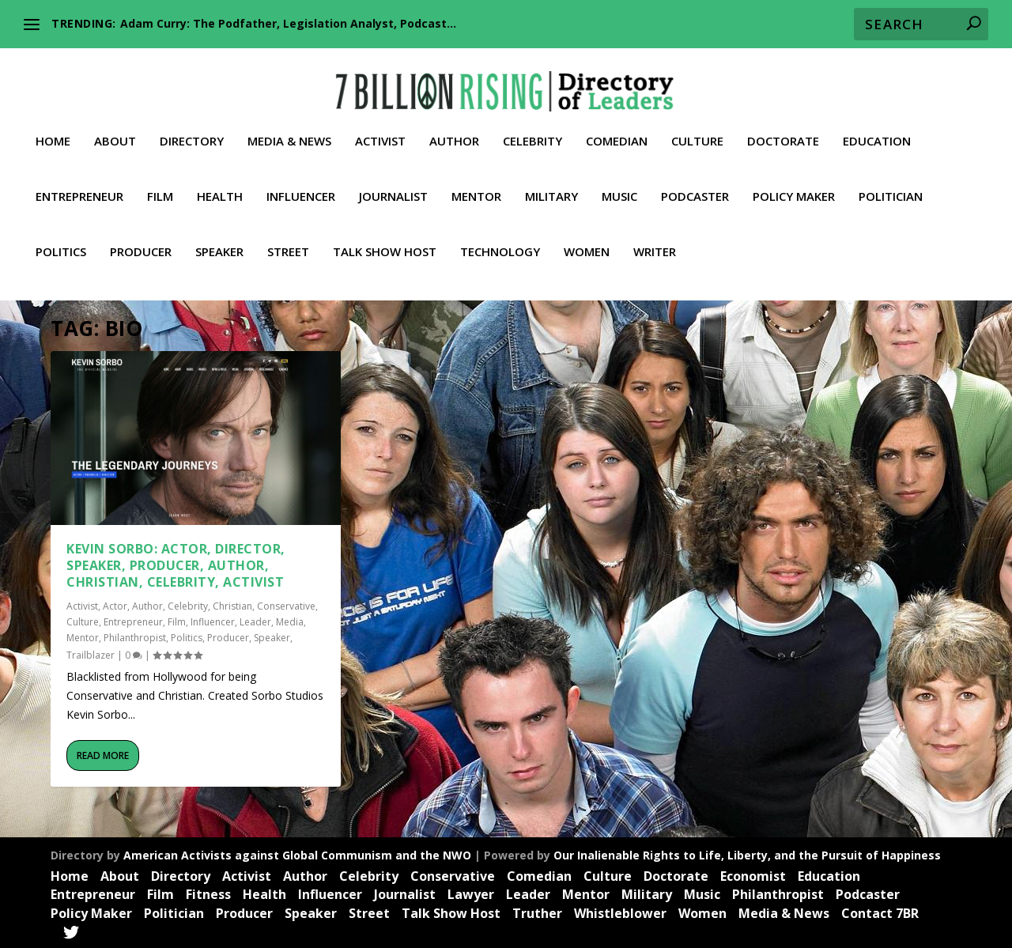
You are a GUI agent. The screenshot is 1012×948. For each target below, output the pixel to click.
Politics (61, 238)
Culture (697, 127)
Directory (192, 127)
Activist (380, 127)
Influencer (300, 183)
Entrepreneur (79, 183)
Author (454, 127)
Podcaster (695, 183)
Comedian (617, 127)
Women (587, 238)
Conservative (286, 605)
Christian (232, 605)
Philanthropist (135, 637)
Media (290, 621)
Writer (654, 238)
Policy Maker (794, 183)
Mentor (476, 183)
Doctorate (783, 127)
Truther (537, 912)
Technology (500, 238)
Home (53, 127)
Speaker (219, 238)
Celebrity (532, 127)
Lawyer (470, 893)
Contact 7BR (880, 912)
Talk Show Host (384, 238)
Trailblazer (90, 654)
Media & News (289, 127)
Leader (255, 621)
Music (619, 183)
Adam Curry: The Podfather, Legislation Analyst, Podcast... (288, 23)
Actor (115, 605)
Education (877, 127)
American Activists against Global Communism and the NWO (297, 854)
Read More (103, 754)
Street (288, 238)
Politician (891, 183)
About (115, 127)
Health (220, 183)
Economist (753, 875)
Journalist (393, 183)
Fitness (208, 893)
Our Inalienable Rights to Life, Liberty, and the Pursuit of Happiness (747, 854)
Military (551, 183)
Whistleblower (620, 912)
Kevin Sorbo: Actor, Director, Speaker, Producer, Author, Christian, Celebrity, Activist (175, 564)
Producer (141, 238)
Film (160, 183)
